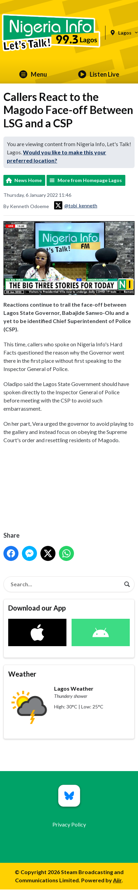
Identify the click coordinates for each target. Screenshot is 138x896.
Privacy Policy (69, 824)
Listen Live (98, 74)
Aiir (117, 880)
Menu (33, 74)
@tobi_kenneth (75, 205)
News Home (28, 180)
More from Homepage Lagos (90, 180)
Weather (22, 674)
